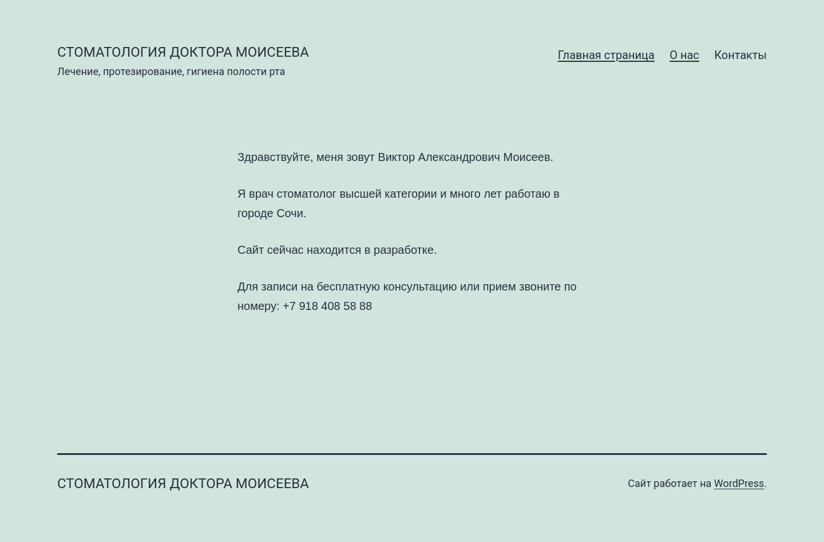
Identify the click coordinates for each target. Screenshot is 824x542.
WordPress (739, 483)
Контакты (740, 55)
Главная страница (606, 55)
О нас (684, 55)
